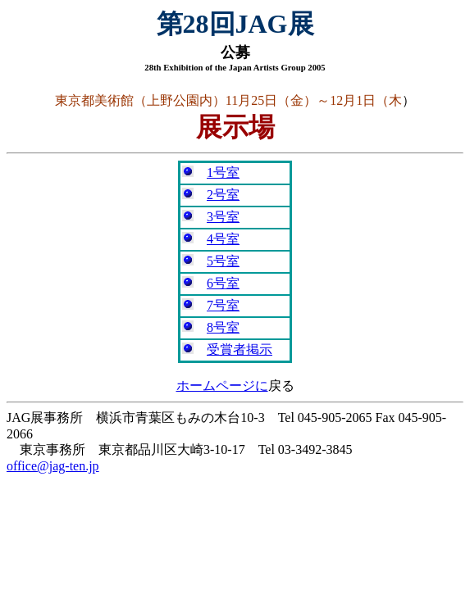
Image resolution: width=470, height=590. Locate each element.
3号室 (223, 217)
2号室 (223, 195)
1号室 (223, 172)
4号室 (223, 239)
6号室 (223, 283)
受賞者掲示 (239, 349)
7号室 (223, 305)
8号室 (223, 327)
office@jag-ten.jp (53, 466)
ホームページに (222, 386)
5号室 (223, 261)
